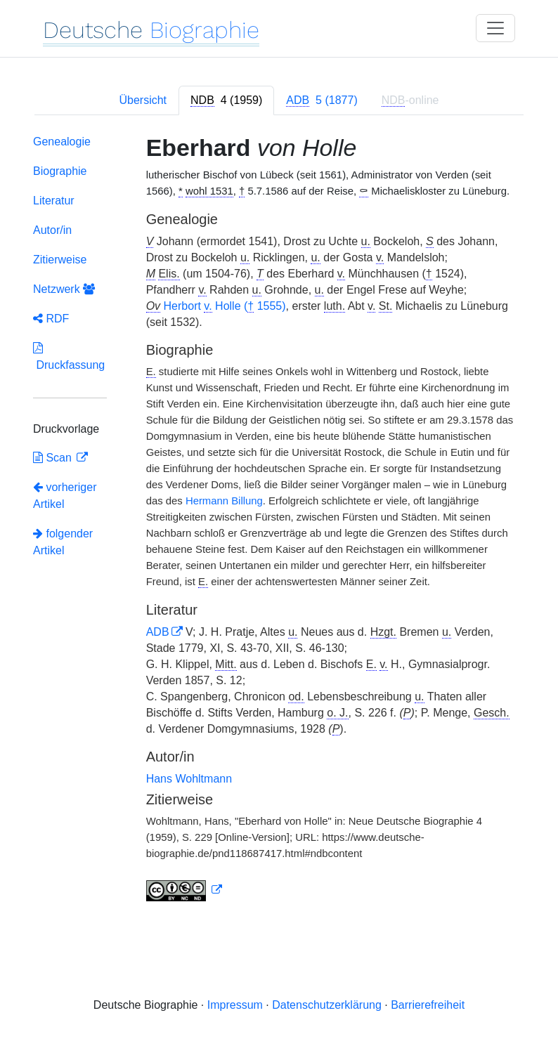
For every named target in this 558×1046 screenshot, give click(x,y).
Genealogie (62, 142)
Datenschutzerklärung (327, 1005)
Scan (53, 458)
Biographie (60, 171)
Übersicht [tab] (143, 100)
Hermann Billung (224, 500)
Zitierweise (59, 260)
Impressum (235, 1005)
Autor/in (52, 230)
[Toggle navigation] (495, 28)
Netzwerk (64, 289)
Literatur (53, 201)
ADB (157, 632)
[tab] (226, 100)
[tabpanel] (279, 521)
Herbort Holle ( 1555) (225, 306)
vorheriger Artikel (64, 495)
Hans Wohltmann (189, 779)
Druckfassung (69, 356)
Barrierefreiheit (428, 1005)
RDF (51, 319)
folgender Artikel (63, 542)
